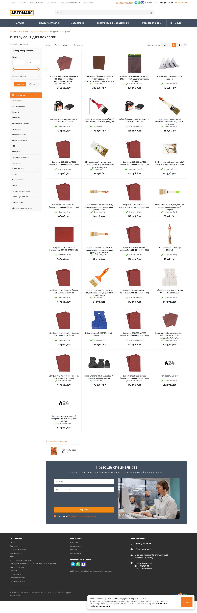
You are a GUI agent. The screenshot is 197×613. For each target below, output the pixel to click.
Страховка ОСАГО (17, 593)
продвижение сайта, (97, 583)
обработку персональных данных (82, 522)
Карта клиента (16, 565)
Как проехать (75, 558)
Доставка (14, 558)
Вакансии (74, 554)
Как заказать (75, 565)
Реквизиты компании (143, 575)
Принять (186, 602)
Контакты (74, 561)
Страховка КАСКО (17, 590)
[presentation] (73, 505)
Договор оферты (17, 579)
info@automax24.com (125, 3)
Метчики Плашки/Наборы (69, 451)
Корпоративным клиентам (21, 572)
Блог (12, 568)
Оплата (13, 554)
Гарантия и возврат (18, 561)
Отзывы (13, 583)
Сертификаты (15, 586)
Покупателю (16, 550)
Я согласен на (76, 522)
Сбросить (33, 84)
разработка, (85, 583)
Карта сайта (15, 607)
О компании (76, 550)
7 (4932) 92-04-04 (143, 555)
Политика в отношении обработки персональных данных (33, 575)
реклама (108, 583)
